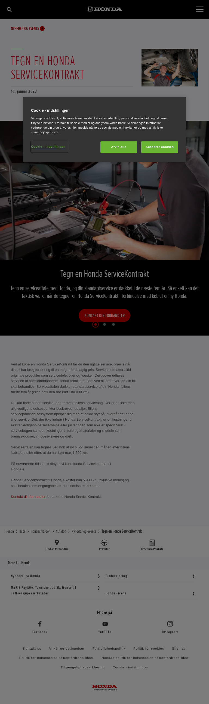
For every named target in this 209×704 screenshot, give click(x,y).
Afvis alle (118, 146)
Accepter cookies (160, 146)
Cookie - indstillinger (48, 146)
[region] (104, 129)
